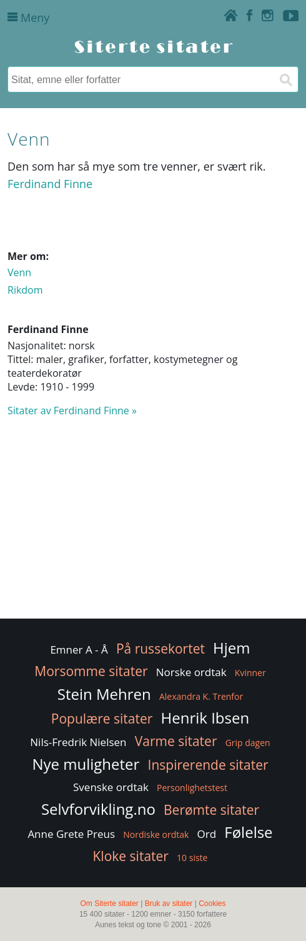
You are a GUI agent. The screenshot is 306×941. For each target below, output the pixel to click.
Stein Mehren (104, 694)
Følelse (248, 832)
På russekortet (160, 648)
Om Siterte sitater (109, 903)
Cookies (212, 903)
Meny (28, 17)
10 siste (192, 858)
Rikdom (25, 290)
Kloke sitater (131, 856)
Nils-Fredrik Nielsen (78, 742)
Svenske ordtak (111, 787)
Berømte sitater (211, 810)
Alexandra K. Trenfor (201, 696)
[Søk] (285, 79)
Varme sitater (176, 741)
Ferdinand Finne (49, 183)
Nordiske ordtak (156, 834)
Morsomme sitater (90, 671)
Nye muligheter (85, 764)
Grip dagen (247, 743)
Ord (207, 834)
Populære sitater (102, 718)
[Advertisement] (153, 523)
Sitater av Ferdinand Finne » (72, 410)
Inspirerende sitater (208, 765)
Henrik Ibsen (205, 717)
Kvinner (250, 673)
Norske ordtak (191, 672)
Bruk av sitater (169, 903)
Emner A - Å (78, 649)
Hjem (231, 647)
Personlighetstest (192, 788)
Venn (19, 272)
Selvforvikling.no (98, 809)
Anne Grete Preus (71, 834)
